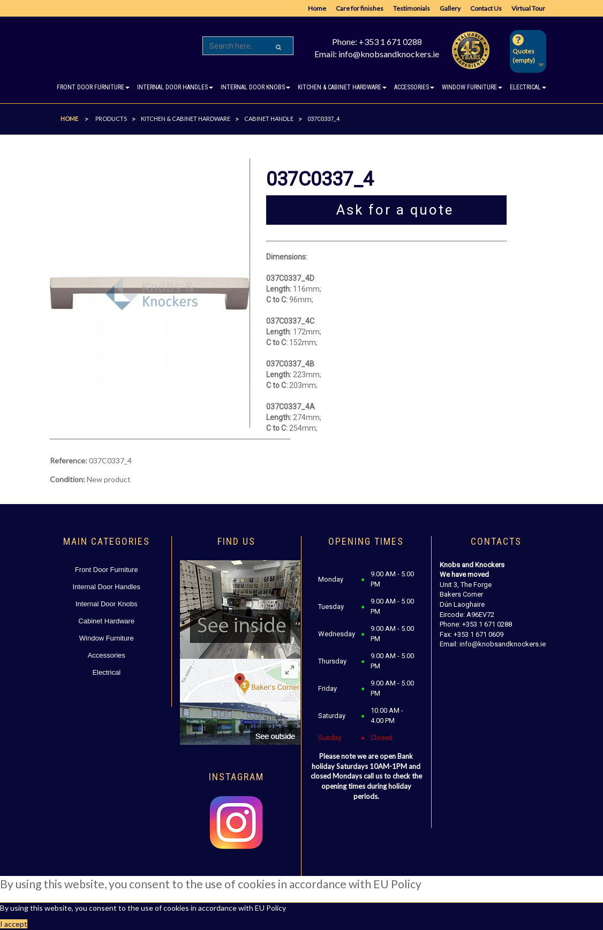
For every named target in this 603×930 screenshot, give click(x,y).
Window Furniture (106, 638)
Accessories (106, 655)
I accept (13, 923)
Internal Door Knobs (107, 604)
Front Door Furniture (106, 570)
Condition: (67, 479)
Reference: (68, 460)
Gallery (450, 8)
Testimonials (411, 8)
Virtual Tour (528, 8)
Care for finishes (359, 8)
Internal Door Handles (106, 587)
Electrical (106, 672)
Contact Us (486, 8)
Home (317, 8)
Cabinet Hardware (106, 621)
